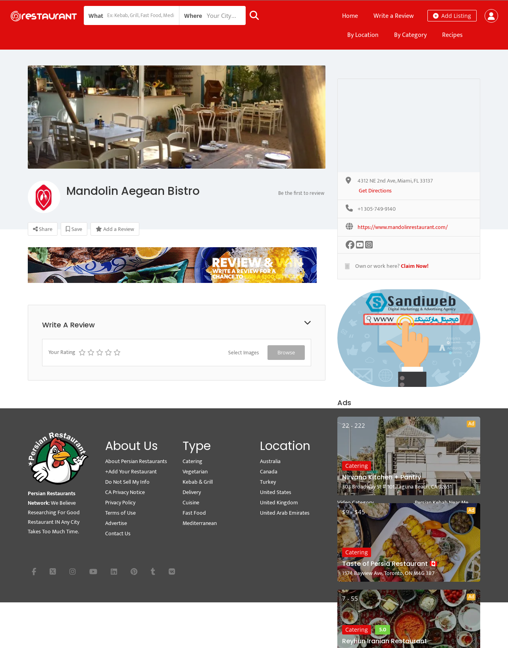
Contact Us (118, 533)
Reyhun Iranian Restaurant (384, 641)
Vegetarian (195, 471)
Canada (268, 471)
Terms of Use (120, 512)
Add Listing (452, 15)
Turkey (268, 481)
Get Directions (375, 191)
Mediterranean (200, 523)
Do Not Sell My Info (127, 481)
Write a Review (393, 16)
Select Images (243, 352)
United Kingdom (279, 502)
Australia (270, 461)
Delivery (192, 492)
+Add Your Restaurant (131, 471)
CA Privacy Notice (125, 492)
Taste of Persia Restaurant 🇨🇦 (389, 563)
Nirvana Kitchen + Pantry (381, 477)
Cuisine (191, 502)
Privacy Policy (120, 502)
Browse (286, 352)
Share (42, 229)
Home (350, 16)
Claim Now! (415, 266)
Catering (356, 465)
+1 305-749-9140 (377, 209)
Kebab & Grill (198, 481)
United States (275, 492)
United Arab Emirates (285, 512)
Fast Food (194, 512)
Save (74, 229)
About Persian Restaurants (136, 461)
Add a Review (115, 229)
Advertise (116, 523)
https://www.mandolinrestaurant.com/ (403, 227)
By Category (410, 35)
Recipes (452, 35)
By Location (363, 35)
